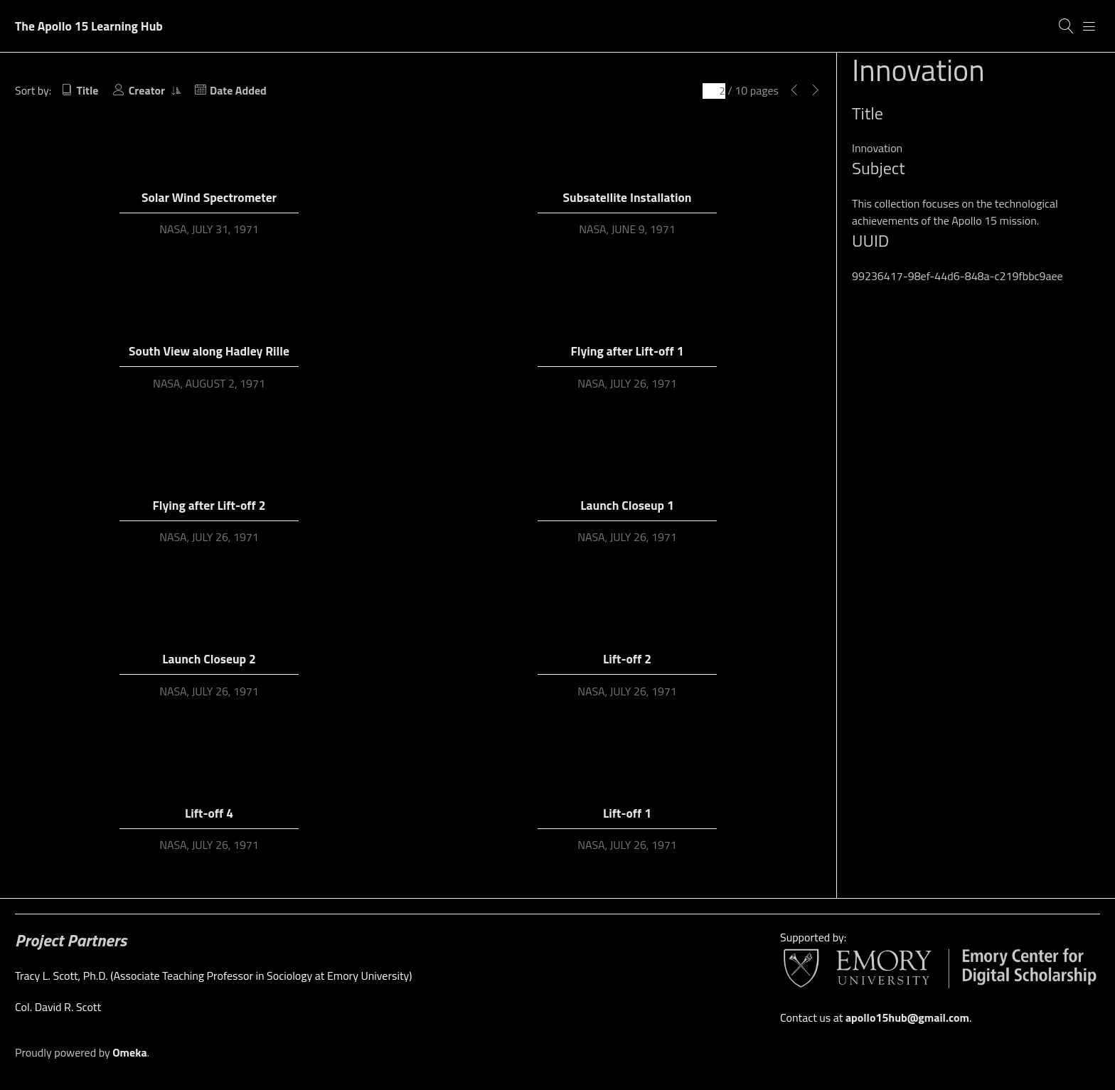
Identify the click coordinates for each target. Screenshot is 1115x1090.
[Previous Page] (794, 90)
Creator (148, 90)
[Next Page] (815, 90)
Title (88, 90)
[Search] (1066, 26)
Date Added (238, 90)
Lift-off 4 (209, 813)
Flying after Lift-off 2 (209, 505)
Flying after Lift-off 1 (627, 350)
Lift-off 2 (627, 658)
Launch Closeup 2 (208, 658)
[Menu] (1089, 26)
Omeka (129, 1052)
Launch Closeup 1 (626, 505)
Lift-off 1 (627, 813)
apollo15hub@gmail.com (907, 1017)
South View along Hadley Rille (209, 350)
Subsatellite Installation (627, 197)
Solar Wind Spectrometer (209, 197)
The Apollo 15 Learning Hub (89, 26)
